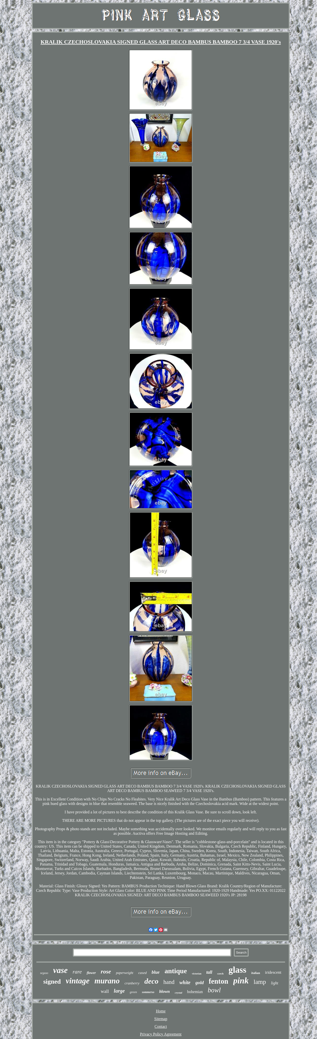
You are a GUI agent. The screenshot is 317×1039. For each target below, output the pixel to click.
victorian (196, 973)
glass (237, 970)
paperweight (124, 973)
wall (105, 991)
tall (209, 972)
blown (164, 991)
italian (255, 973)
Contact (161, 1026)
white (184, 982)
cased (142, 973)
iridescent (273, 972)
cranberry (132, 983)
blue (155, 972)
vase (60, 970)
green (133, 992)
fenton (218, 981)
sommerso (148, 992)
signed (52, 981)
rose (106, 971)
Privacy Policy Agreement (161, 1034)
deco (151, 981)
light (274, 983)
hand (169, 982)
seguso (44, 973)
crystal (178, 992)
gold (199, 982)
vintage (77, 980)
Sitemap (160, 1019)
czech (220, 973)
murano (107, 980)
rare (77, 972)
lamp (260, 981)
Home (160, 1011)
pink (241, 980)
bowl (214, 990)
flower (91, 973)
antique (175, 971)
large (119, 991)
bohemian (195, 992)
